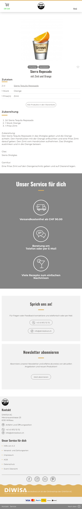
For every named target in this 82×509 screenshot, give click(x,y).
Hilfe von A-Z (9, 446)
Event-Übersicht (11, 469)
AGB (6, 460)
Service (13, 506)
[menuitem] (7, 6)
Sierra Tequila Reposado (26, 86)
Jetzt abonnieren (41, 377)
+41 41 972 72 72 (43, 323)
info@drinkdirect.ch (43, 331)
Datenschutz (9, 464)
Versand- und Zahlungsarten (16, 450)
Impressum (9, 455)
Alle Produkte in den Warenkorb (41, 105)
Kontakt (5, 506)
